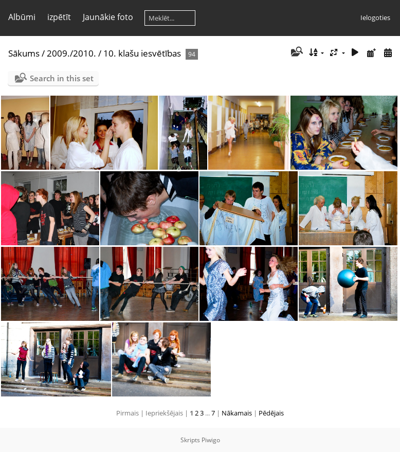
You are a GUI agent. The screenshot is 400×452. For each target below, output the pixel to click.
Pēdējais (271, 413)
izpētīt (59, 17)
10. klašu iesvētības (142, 53)
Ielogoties (375, 17)
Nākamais (237, 413)
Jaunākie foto (108, 17)
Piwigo (211, 440)
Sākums (24, 53)
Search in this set (62, 78)
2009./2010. (71, 53)
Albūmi (21, 17)
